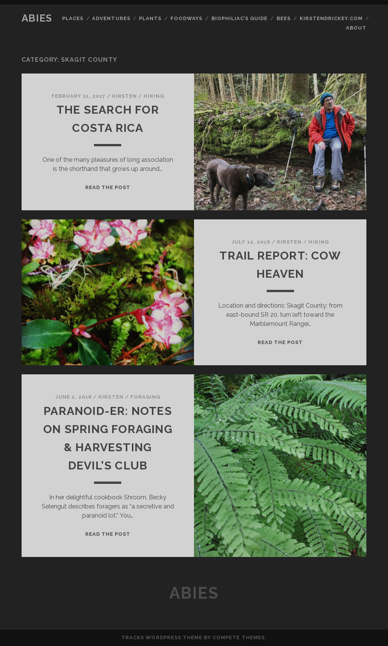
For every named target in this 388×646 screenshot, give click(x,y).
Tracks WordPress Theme (161, 637)
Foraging (145, 397)
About (356, 28)
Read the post (108, 187)
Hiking (154, 96)
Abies (37, 18)
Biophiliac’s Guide (239, 18)
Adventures (111, 18)
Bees (284, 18)
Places (72, 18)
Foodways (186, 18)
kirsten (124, 96)
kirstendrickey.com (331, 18)
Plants (150, 18)
